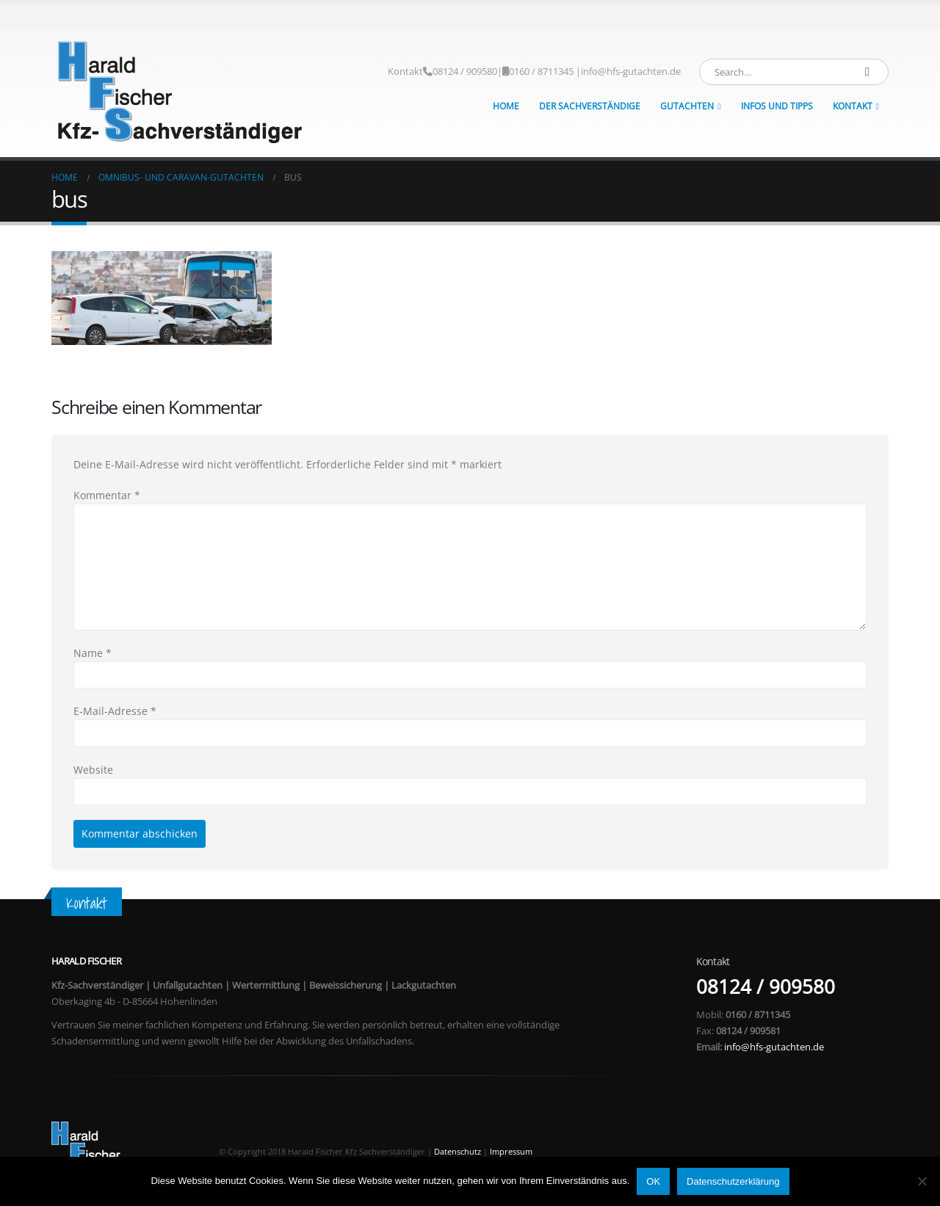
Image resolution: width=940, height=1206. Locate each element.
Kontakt (405, 71)
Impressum (511, 1151)
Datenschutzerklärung (733, 1181)
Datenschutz (457, 1151)
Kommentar (106, 495)
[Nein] (921, 1181)
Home (506, 106)
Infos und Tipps (777, 106)
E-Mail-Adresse (114, 711)
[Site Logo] (179, 91)
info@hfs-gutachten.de (631, 71)
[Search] (867, 71)
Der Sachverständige (589, 106)
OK (653, 1181)
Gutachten (687, 106)
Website (93, 770)
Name (92, 653)
